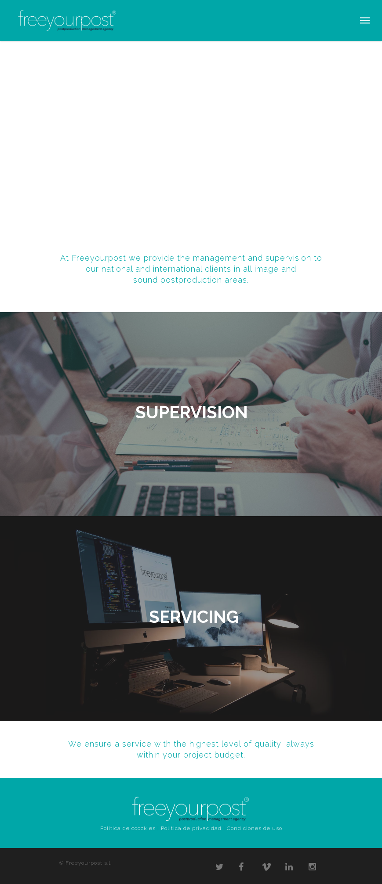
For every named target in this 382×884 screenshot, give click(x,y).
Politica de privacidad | (193, 828)
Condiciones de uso (254, 828)
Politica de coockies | (129, 828)
